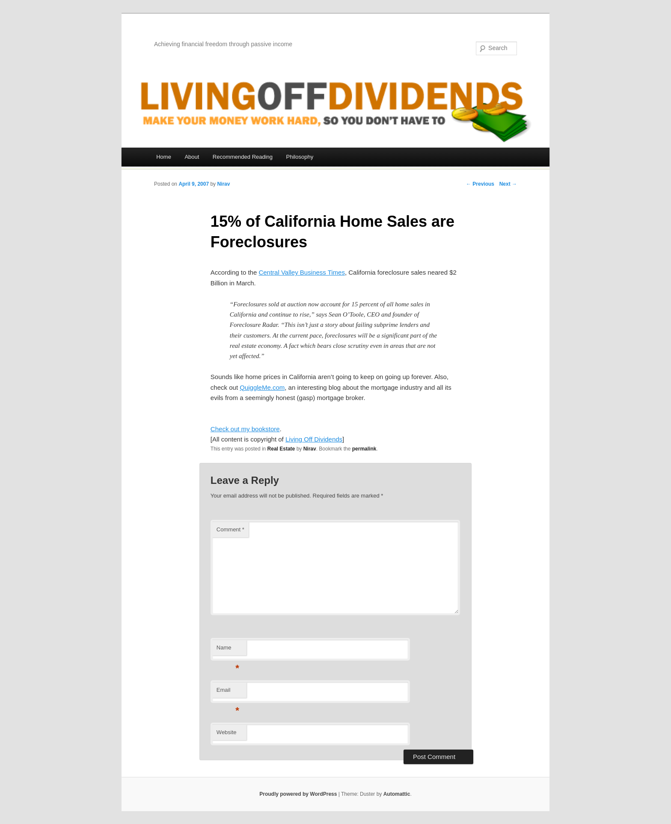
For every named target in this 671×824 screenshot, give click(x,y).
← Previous (480, 184)
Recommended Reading (243, 157)
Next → (508, 184)
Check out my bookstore (245, 429)
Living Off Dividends (313, 439)
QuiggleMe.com (262, 387)
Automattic (396, 794)
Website (227, 732)
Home (163, 157)
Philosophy (300, 157)
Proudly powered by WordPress (298, 794)
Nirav (223, 184)
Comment (230, 529)
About (191, 157)
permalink (364, 449)
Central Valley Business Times (301, 272)
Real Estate (281, 449)
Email (228, 692)
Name (228, 650)
